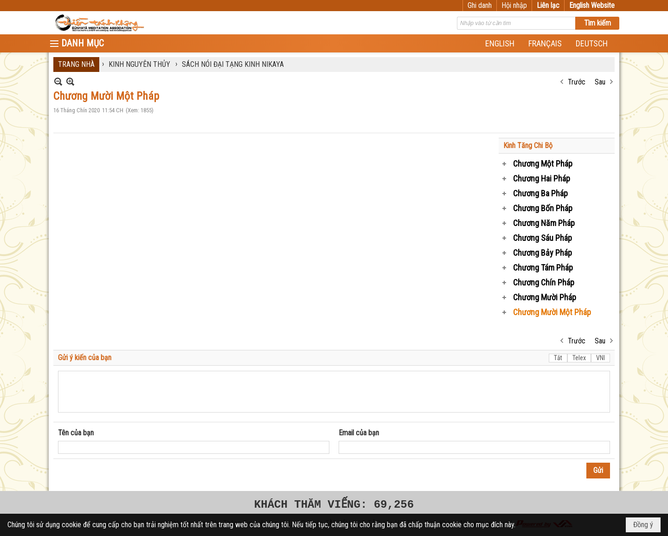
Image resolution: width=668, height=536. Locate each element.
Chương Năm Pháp (544, 223)
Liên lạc (548, 5)
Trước (576, 81)
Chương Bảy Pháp (542, 253)
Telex (579, 358)
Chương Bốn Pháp (542, 208)
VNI (600, 358)
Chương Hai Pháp (541, 178)
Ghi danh (480, 5)
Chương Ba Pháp (540, 193)
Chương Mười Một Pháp (552, 312)
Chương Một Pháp (542, 163)
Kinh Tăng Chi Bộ (527, 145)
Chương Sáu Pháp (542, 238)
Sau (600, 81)
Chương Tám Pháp (543, 267)
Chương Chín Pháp (543, 282)
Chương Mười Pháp (544, 297)
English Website (592, 5)
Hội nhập (514, 5)
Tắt (558, 358)
